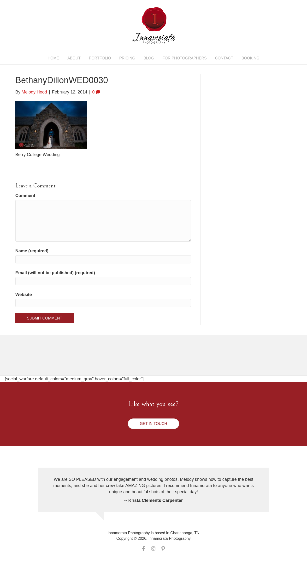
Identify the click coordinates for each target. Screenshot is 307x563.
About (74, 58)
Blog (148, 58)
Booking (251, 58)
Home (53, 58)
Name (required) (31, 251)
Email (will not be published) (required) (55, 272)
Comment (25, 195)
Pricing (127, 58)
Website (23, 294)
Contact (224, 58)
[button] (153, 423)
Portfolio (100, 58)
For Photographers (184, 58)
